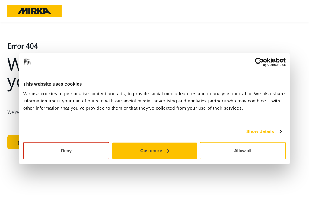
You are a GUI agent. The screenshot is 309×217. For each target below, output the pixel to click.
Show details (260, 131)
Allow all (242, 150)
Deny (66, 150)
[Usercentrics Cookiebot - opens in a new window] (259, 62)
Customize (154, 150)
